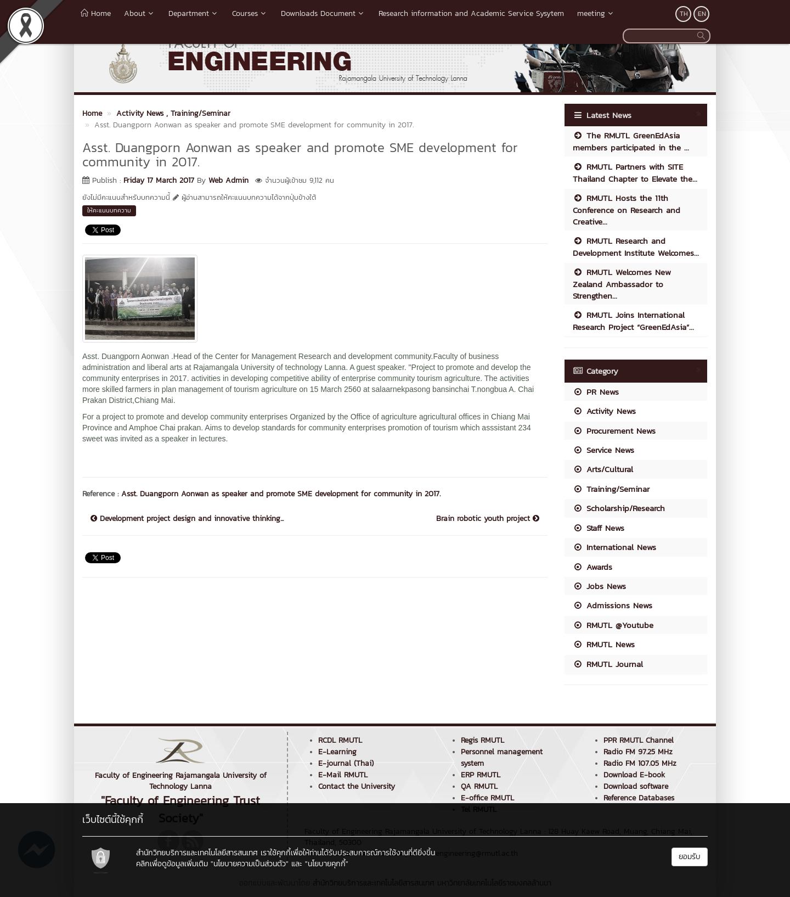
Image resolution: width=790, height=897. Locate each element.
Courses (250, 13)
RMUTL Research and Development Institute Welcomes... (636, 246)
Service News (603, 450)
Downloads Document (323, 13)
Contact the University (356, 786)
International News (614, 547)
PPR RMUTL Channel (638, 740)
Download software (635, 786)
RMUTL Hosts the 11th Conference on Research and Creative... (626, 210)
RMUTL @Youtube (613, 625)
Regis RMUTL (482, 740)
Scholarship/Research (619, 508)
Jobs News (599, 586)
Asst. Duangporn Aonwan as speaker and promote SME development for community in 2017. (281, 494)
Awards (592, 566)
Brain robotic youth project (487, 518)
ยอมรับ (690, 856)
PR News (596, 391)
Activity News (604, 411)
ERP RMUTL (480, 775)
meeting (596, 13)
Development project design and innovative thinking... (187, 518)
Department (193, 13)
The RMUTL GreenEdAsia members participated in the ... (631, 141)
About (139, 13)
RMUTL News (604, 644)
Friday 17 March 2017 (158, 180)
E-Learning (337, 752)
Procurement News (614, 430)
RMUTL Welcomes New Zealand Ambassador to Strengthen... (622, 284)
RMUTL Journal (608, 664)
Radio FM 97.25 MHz (638, 752)
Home (96, 13)
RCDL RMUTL (340, 740)
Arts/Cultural (603, 469)
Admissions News (612, 605)
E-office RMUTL (487, 798)
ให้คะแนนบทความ (109, 210)
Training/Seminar (611, 489)
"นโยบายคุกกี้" (326, 864)
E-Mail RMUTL (343, 775)
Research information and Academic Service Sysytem (471, 13)
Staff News (598, 528)
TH (684, 14)
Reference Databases (638, 798)
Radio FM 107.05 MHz (639, 763)
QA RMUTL (479, 786)
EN (702, 14)
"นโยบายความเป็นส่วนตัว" (250, 864)
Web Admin (228, 180)
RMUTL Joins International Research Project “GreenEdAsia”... (633, 321)
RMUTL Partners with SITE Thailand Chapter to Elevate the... (635, 172)
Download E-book (634, 775)
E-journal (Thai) (346, 763)
